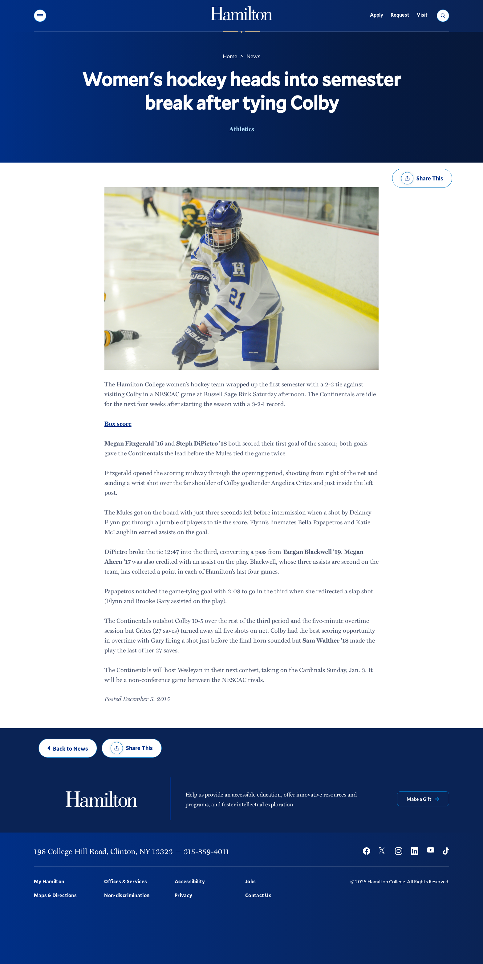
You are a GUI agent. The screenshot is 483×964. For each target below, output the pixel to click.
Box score (118, 423)
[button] (40, 15)
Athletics (241, 128)
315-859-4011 (206, 851)
